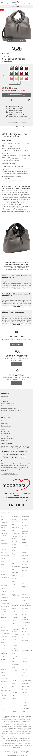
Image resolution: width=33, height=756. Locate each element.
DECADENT (4, 630)
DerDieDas (4, 636)
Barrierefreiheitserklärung (8, 408)
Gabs (2, 705)
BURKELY (4, 591)
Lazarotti (14, 626)
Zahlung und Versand (7, 438)
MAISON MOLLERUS (15, 649)
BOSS (2, 564)
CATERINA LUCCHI (4, 610)
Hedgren (14, 553)
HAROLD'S (15, 547)
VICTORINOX (26, 696)
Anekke (3, 530)
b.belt (2, 540)
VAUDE (24, 693)
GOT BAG (14, 530)
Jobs (2, 412)
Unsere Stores (5, 415)
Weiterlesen (16, 288)
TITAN (24, 658)
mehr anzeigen (14, 83)
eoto (2, 663)
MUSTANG (15, 677)
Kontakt (3, 429)
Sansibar (24, 570)
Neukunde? (4, 423)
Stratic (24, 625)
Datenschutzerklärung (7, 403)
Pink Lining (25, 519)
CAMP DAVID (5, 603)
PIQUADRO (25, 528)
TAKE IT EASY (26, 634)
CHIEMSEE (4, 614)
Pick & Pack (25, 516)
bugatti (3, 588)
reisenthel (25, 546)
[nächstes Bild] (29, 25)
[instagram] (20, 505)
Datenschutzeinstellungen (9, 406)
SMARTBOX (25, 608)
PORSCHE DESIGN (25, 532)
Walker (24, 702)
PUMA (24, 536)
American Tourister (4, 526)
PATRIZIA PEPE (16, 708)
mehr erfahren (26, 448)
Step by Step (26, 622)
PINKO (24, 522)
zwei (23, 711)
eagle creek (4, 656)
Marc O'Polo (15, 670)
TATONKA (25, 641)
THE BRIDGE (26, 647)
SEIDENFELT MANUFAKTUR (26, 604)
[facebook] (9, 505)
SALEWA (24, 564)
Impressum (4, 396)
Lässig (13, 623)
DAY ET (3, 627)
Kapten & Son (16, 591)
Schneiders (25, 577)
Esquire (3, 675)
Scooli (24, 583)
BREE (2, 571)
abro (2, 519)
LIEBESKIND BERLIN (15, 635)
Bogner (3, 558)
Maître (13, 653)
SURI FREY (5, 54)
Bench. (3, 546)
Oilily (13, 689)
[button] (24, 100)
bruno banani (5, 577)
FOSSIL (3, 684)
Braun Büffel (4, 568)
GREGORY (15, 541)
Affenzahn (4, 522)
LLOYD (14, 642)
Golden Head (15, 527)
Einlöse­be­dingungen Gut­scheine (11, 410)
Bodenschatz (5, 555)
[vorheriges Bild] (3, 25)
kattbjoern (15, 599)
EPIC (2, 666)
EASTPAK (3, 659)
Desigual (3, 639)
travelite (24, 669)
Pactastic (14, 705)
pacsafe (14, 701)
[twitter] (13, 505)
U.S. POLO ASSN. (25, 676)
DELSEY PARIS (5, 633)
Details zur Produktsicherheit (24, 126)
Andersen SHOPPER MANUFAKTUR (5, 535)
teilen (8, 100)
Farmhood (4, 678)
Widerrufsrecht (5, 401)
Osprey (14, 695)
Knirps (13, 608)
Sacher (24, 558)
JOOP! (13, 584)
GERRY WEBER (16, 516)
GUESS (14, 544)
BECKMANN (4, 543)
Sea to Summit (26, 597)
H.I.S (13, 563)
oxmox (14, 698)
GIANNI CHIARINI (14, 520)
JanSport (14, 578)
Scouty (24, 594)
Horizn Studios (16, 566)
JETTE (13, 581)
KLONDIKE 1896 (16, 605)
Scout (24, 591)
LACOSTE (14, 614)
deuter (3, 642)
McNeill (14, 674)
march (14, 667)
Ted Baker (25, 644)
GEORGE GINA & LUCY (6, 708)
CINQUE (3, 618)
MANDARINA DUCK (15, 657)
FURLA (3, 698)
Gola (13, 524)
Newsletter (4, 440)
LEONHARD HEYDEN (15, 630)
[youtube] (16, 505)
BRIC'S (3, 574)
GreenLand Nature (15, 537)
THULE (24, 655)
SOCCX (24, 611)
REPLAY (24, 549)
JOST (13, 588)
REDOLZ (24, 543)
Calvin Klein (4, 597)
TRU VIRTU (25, 672)
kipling (14, 602)
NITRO (13, 686)
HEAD (13, 550)
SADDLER (25, 561)
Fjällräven (4, 681)
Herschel (14, 560)
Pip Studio (25, 525)
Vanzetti (24, 689)
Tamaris (24, 637)
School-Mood (26, 580)
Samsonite (25, 567)
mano (13, 661)
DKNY (3, 645)
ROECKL (24, 552)
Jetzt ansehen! (16, 344)
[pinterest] (23, 505)
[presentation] (7, 3)
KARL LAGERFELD (15, 595)
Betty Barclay (5, 552)
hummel (14, 575)
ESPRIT (3, 672)
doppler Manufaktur (4, 652)
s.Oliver (24, 614)
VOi (23, 699)
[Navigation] (2, 2)
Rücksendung (5, 431)
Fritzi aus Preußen (3, 694)
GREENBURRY (16, 533)
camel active (4, 600)
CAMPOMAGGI (5, 606)
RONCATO (25, 555)
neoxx (13, 683)
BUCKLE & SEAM (4, 581)
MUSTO (14, 680)
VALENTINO (25, 686)
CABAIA (3, 594)
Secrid (24, 600)
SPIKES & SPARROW (25, 618)
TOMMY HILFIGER (25, 662)
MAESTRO (15, 645)
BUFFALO (4, 585)
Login (3, 421)
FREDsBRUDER (5, 690)
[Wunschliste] (25, 2)
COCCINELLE (5, 621)
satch (23, 573)
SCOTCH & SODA (25, 587)
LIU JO (14, 639)
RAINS (24, 539)
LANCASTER (15, 620)
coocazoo (4, 624)
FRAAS (3, 687)
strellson (24, 628)
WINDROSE (25, 708)
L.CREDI (14, 611)
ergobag (3, 669)
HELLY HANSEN (16, 557)
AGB (2, 399)
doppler (3, 648)
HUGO (13, 569)
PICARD (14, 711)
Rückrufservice (5, 433)
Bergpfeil (4, 549)
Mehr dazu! (16, 364)
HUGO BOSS (15, 572)
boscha (3, 561)
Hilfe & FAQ (4, 436)
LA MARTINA (15, 617)
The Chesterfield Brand (27, 651)
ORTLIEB (14, 692)
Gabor (3, 701)
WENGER (25, 705)
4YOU (2, 516)
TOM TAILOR (25, 666)
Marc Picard (15, 664)
